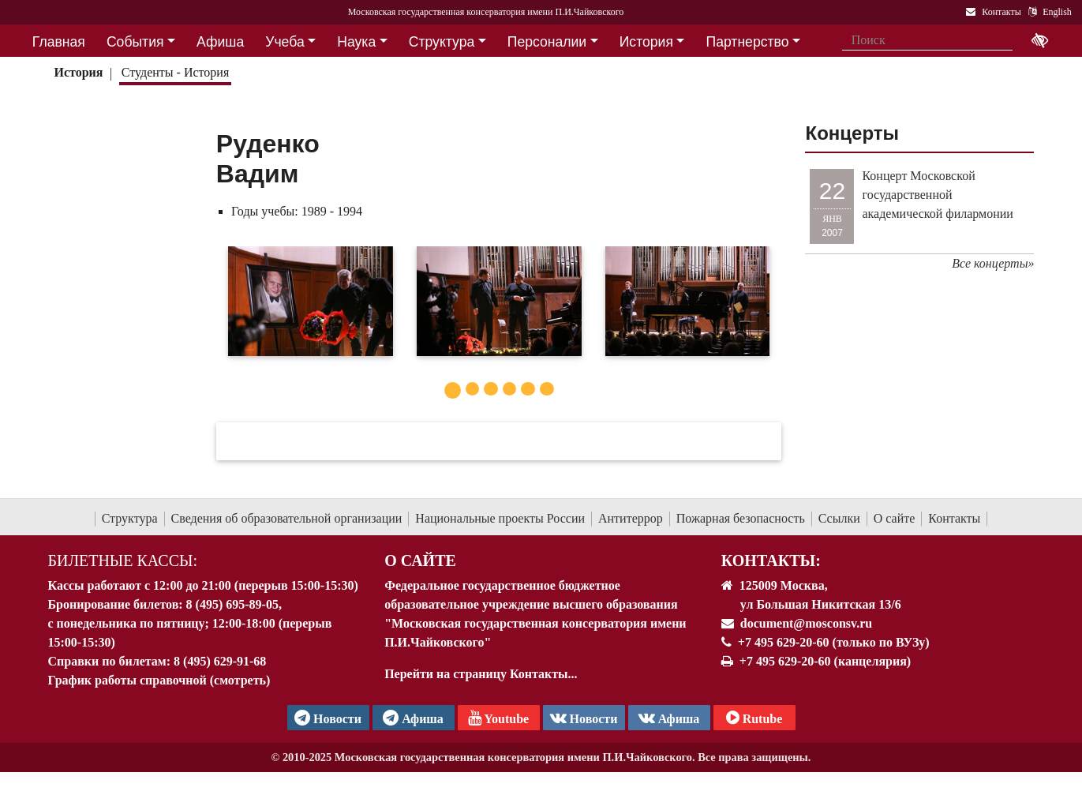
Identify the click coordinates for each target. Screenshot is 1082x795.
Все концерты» (993, 263)
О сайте (894, 518)
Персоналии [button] (546, 42)
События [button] (135, 42)
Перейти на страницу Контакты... (480, 674)
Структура (130, 518)
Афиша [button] (220, 42)
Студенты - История (175, 72)
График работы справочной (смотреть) (159, 680)
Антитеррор (630, 518)
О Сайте (420, 560)
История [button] (646, 42)
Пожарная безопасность (740, 518)
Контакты (954, 518)
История (78, 72)
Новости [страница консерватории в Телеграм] (327, 718)
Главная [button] (58, 42)
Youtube (498, 718)
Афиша (669, 718)
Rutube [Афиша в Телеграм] (754, 718)
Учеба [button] (284, 42)
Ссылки (839, 518)
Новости (584, 718)
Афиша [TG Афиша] (413, 718)
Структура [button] (441, 42)
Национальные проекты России (500, 518)
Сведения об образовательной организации (286, 518)
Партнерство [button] (747, 42)
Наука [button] (356, 42)
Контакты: (771, 560)
